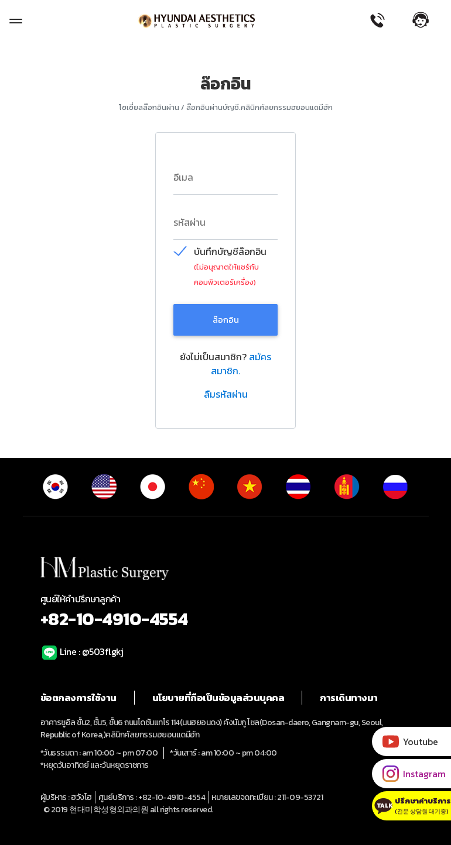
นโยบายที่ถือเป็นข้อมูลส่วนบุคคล (218, 698)
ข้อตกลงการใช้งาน (78, 698)
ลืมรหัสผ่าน (226, 394)
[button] (427, 20)
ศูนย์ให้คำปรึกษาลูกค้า (225, 612)
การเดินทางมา (349, 698)
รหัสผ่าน (189, 222)
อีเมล (183, 177)
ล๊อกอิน (226, 319)
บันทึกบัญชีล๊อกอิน (230, 251)
